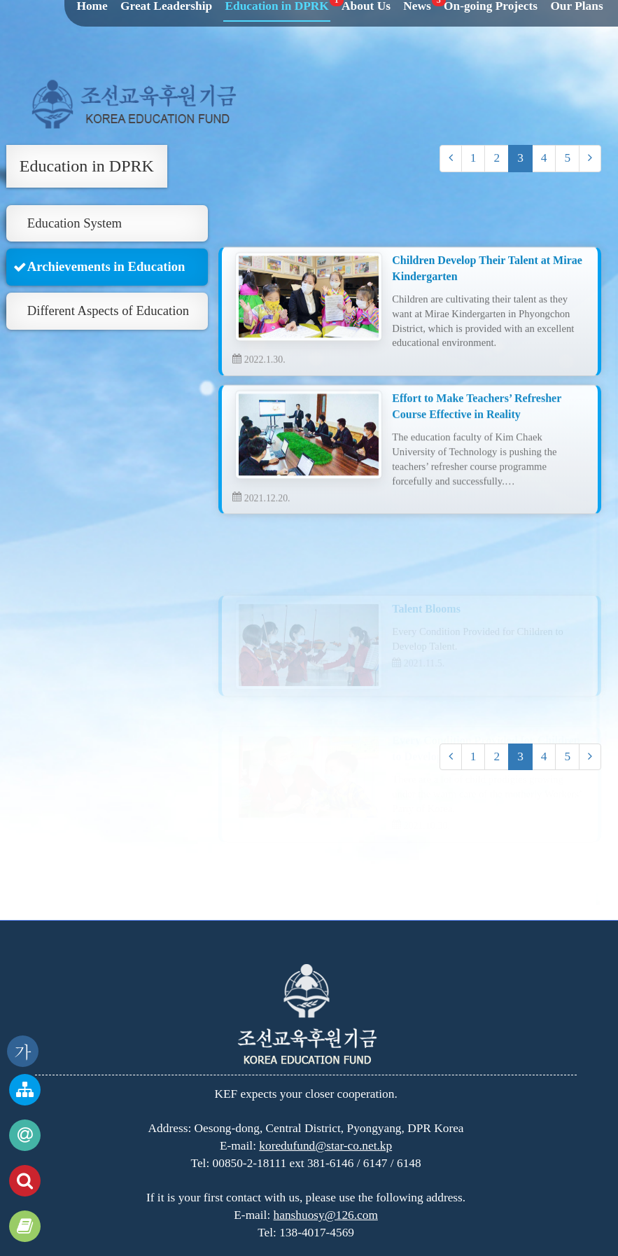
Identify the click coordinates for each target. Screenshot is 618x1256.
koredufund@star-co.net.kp (325, 1145)
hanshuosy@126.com (326, 1215)
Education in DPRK (87, 166)
